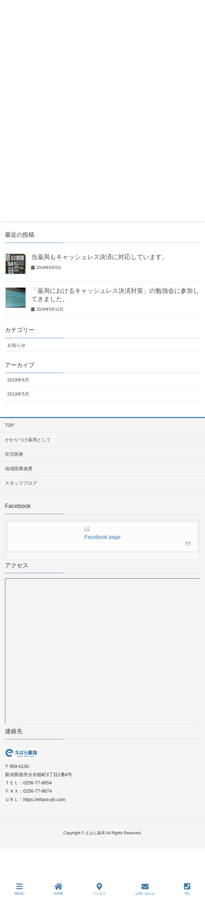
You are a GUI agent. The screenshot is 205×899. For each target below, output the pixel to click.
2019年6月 (18, 380)
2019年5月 (18, 394)
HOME (59, 889)
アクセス (99, 889)
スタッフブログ (21, 483)
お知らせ (16, 345)
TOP (9, 425)
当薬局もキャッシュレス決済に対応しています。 (99, 256)
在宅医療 (14, 454)
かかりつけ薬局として (28, 439)
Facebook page (102, 537)
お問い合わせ (145, 889)
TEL (187, 889)
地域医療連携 (18, 468)
